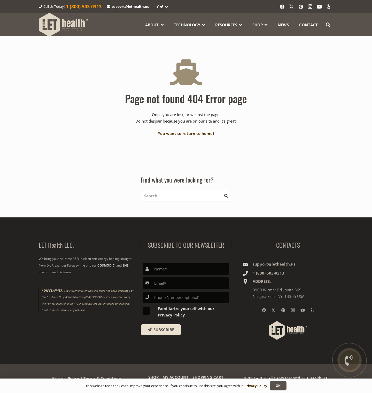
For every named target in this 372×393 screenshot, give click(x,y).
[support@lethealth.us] (248, 264)
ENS (125, 265)
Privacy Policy (255, 385)
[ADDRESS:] (248, 281)
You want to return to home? (186, 133)
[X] (291, 6)
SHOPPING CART (207, 377)
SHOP (153, 377)
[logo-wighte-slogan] (64, 24)
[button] (162, 7)
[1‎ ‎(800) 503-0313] (248, 273)
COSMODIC (106, 265)
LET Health (311, 377)
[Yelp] (328, 6)
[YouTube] (319, 6)
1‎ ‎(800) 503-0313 (268, 273)
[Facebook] (282, 6)
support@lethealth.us (274, 264)
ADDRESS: (262, 281)
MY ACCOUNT (175, 377)
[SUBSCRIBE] (161, 329)
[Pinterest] (300, 6)
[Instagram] (310, 6)
